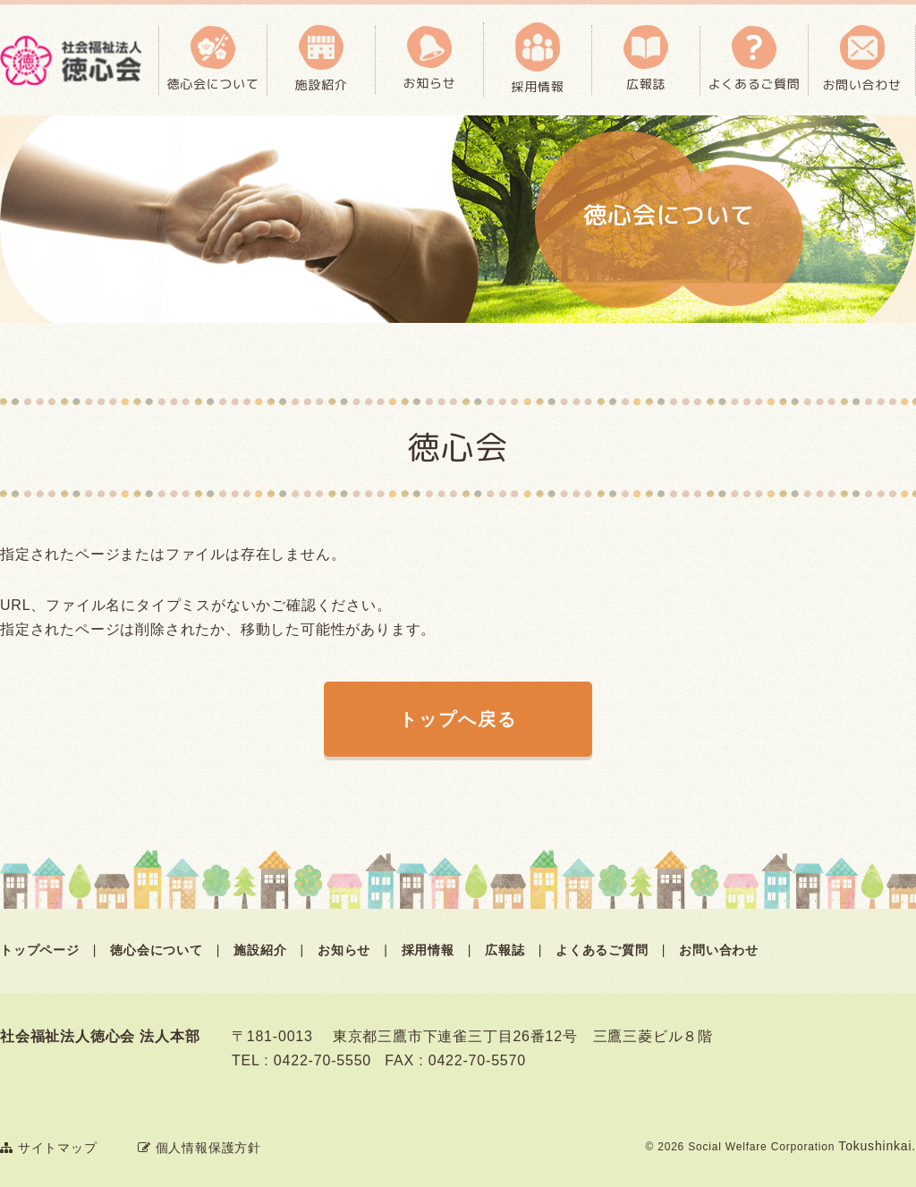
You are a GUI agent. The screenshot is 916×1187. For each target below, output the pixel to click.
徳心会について (156, 950)
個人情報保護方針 (199, 1147)
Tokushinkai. (877, 1146)
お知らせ (344, 950)
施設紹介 (259, 950)
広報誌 (504, 950)
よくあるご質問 (602, 950)
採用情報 (428, 950)
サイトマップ (49, 1147)
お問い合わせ (719, 950)
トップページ (40, 950)
